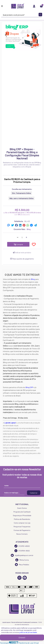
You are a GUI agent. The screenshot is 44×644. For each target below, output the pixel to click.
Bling (33, 279)
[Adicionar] (26, 237)
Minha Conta (22, 559)
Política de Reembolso (22, 519)
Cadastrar (33, 493)
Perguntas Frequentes (22, 527)
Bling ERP (29, 387)
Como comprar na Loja (22, 523)
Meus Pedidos (22, 564)
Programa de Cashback (22, 512)
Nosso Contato (22, 534)
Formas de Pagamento (22, 530)
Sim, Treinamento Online (21, 193)
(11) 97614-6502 (22, 550)
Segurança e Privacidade (22, 515)
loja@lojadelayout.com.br (22, 555)
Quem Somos (22, 508)
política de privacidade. (28, 632)
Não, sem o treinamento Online (21, 198)
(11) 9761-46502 (22, 546)
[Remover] (17, 237)
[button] (6, 35)
